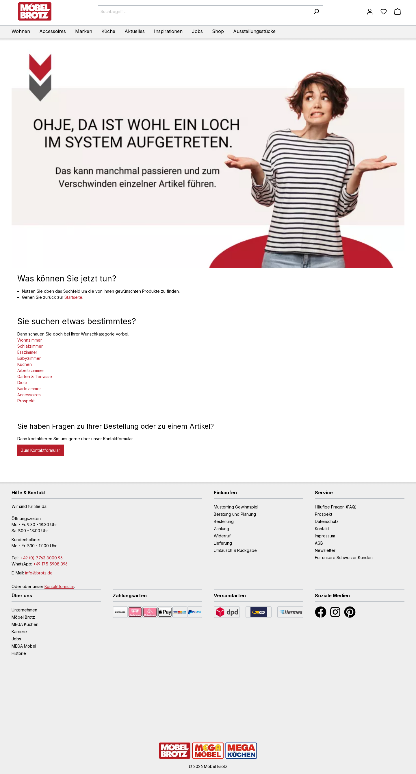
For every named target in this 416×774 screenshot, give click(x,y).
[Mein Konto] (370, 11)
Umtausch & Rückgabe (235, 550)
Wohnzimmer (29, 340)
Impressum (325, 535)
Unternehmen (24, 609)
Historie (19, 653)
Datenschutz (327, 521)
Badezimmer (29, 388)
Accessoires (29, 394)
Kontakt (322, 528)
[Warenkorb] (397, 11)
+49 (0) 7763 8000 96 (42, 557)
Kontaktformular (59, 586)
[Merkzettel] (384, 11)
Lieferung (223, 543)
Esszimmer (27, 352)
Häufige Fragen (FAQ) (336, 506)
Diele (22, 382)
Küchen (24, 364)
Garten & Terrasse (34, 376)
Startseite (73, 297)
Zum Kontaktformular (40, 450)
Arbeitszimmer (30, 370)
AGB (319, 543)
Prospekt (26, 400)
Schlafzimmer (30, 346)
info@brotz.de (39, 572)
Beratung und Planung (235, 514)
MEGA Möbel (24, 646)
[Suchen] (316, 11)
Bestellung (224, 521)
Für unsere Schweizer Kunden (344, 557)
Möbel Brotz (23, 617)
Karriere (19, 631)
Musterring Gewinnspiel (236, 506)
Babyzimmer (29, 358)
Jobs (16, 638)
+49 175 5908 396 (50, 563)
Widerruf (222, 535)
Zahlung (221, 528)
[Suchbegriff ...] (204, 11)
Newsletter (325, 550)
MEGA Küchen (25, 624)
